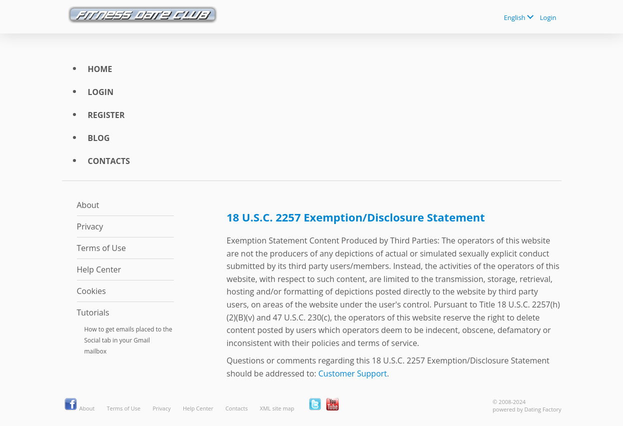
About (88, 205)
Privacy (90, 226)
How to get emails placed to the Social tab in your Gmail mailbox (128, 340)
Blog (99, 138)
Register (106, 115)
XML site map (277, 408)
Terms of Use (101, 248)
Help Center (99, 269)
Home (100, 69)
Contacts (109, 161)
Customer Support (352, 373)
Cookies (91, 291)
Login (548, 17)
